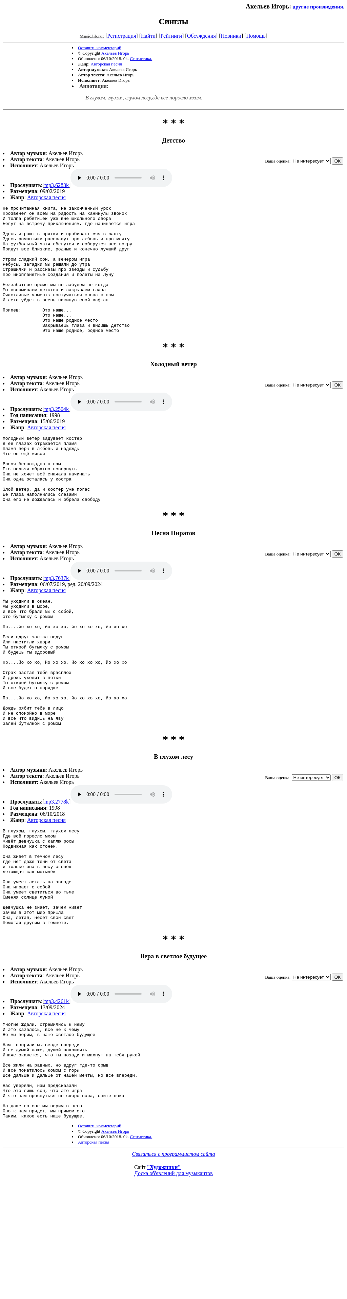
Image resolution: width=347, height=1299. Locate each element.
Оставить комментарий (99, 47)
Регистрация (121, 36)
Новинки (231, 36)
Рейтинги (171, 36)
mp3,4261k (56, 1085)
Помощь (256, 36)
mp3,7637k (56, 617)
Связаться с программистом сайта (173, 1257)
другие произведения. (318, 7)
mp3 (121, 178)
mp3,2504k (56, 434)
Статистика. (141, 58)
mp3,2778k (56, 866)
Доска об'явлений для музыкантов (173, 1276)
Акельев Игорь (115, 53)
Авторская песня (106, 64)
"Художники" (164, 1270)
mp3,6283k (56, 185)
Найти (148, 36)
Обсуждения (201, 36)
